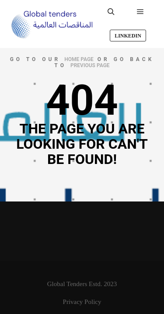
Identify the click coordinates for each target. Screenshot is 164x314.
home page (79, 59)
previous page (90, 65)
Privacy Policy (82, 301)
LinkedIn (128, 36)
